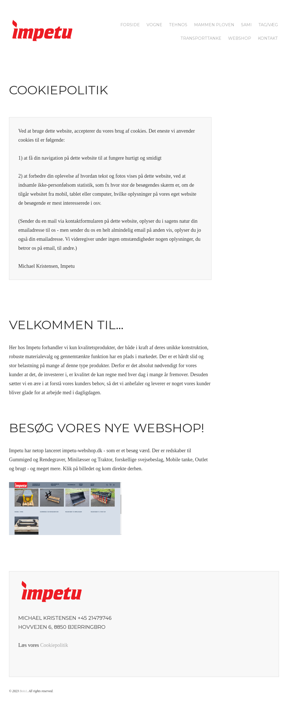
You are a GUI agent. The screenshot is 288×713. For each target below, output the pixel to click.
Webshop (239, 38)
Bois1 (23, 691)
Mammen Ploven (214, 24)
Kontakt (268, 38)
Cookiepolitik (54, 645)
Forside (130, 24)
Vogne (154, 24)
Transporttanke (201, 38)
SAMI (246, 24)
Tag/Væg (268, 24)
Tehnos (178, 24)
